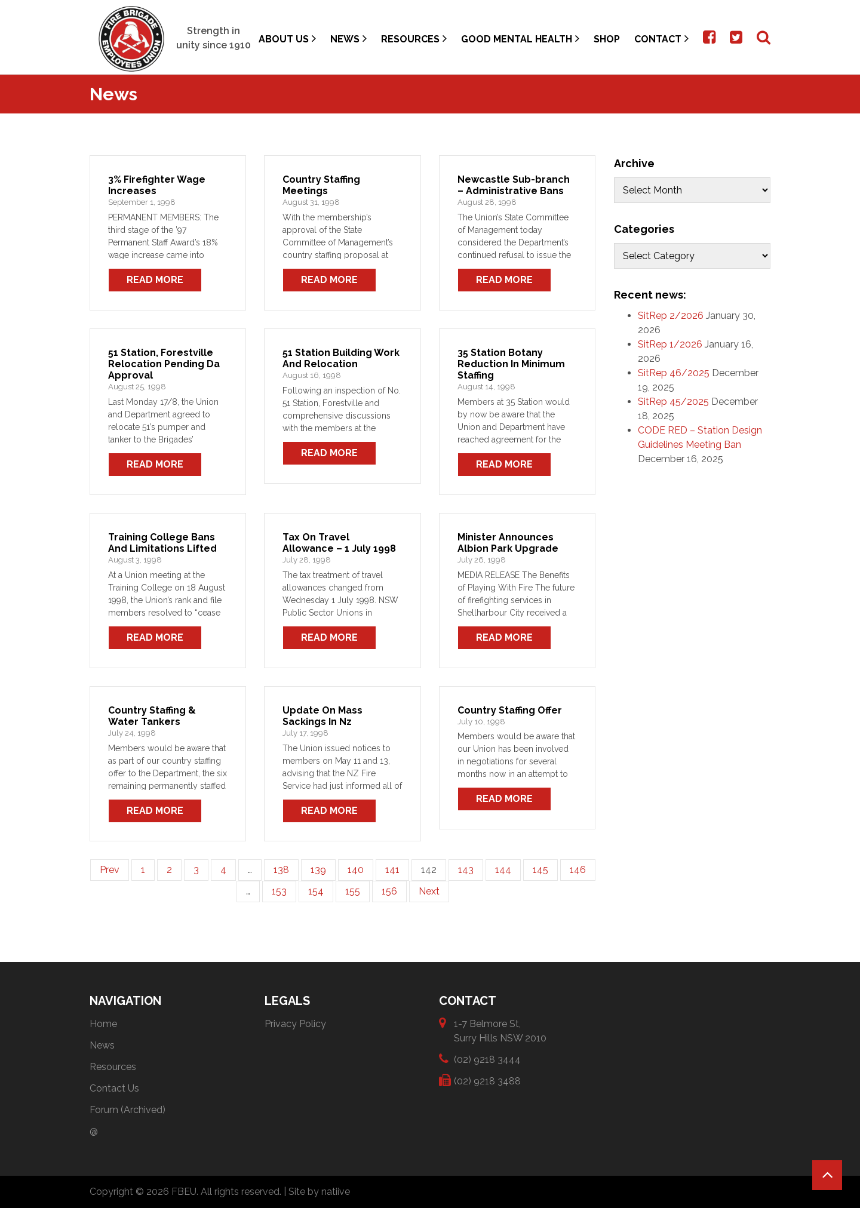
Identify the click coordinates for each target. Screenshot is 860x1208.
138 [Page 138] (281, 869)
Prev (109, 869)
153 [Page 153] (279, 891)
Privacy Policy (295, 1023)
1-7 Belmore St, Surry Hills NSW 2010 (500, 1030)
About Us (287, 38)
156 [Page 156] (389, 891)
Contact (661, 38)
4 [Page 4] (223, 869)
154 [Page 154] (316, 891)
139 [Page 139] (318, 869)
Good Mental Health (520, 38)
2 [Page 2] (169, 869)
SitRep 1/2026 (670, 344)
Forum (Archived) (127, 1109)
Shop (607, 39)
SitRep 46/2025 (674, 373)
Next (429, 891)
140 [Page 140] (356, 869)
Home (103, 1023)
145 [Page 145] (540, 869)
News (348, 38)
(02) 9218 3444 (487, 1059)
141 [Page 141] (392, 869)
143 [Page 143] (466, 869)
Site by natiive (319, 1191)
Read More (155, 279)
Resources (414, 38)
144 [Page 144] (503, 869)
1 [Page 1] (143, 869)
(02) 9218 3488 (487, 1080)
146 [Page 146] (578, 869)
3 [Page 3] (196, 869)
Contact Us (114, 1088)
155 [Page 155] (352, 891)
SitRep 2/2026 (671, 315)
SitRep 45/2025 (673, 401)
